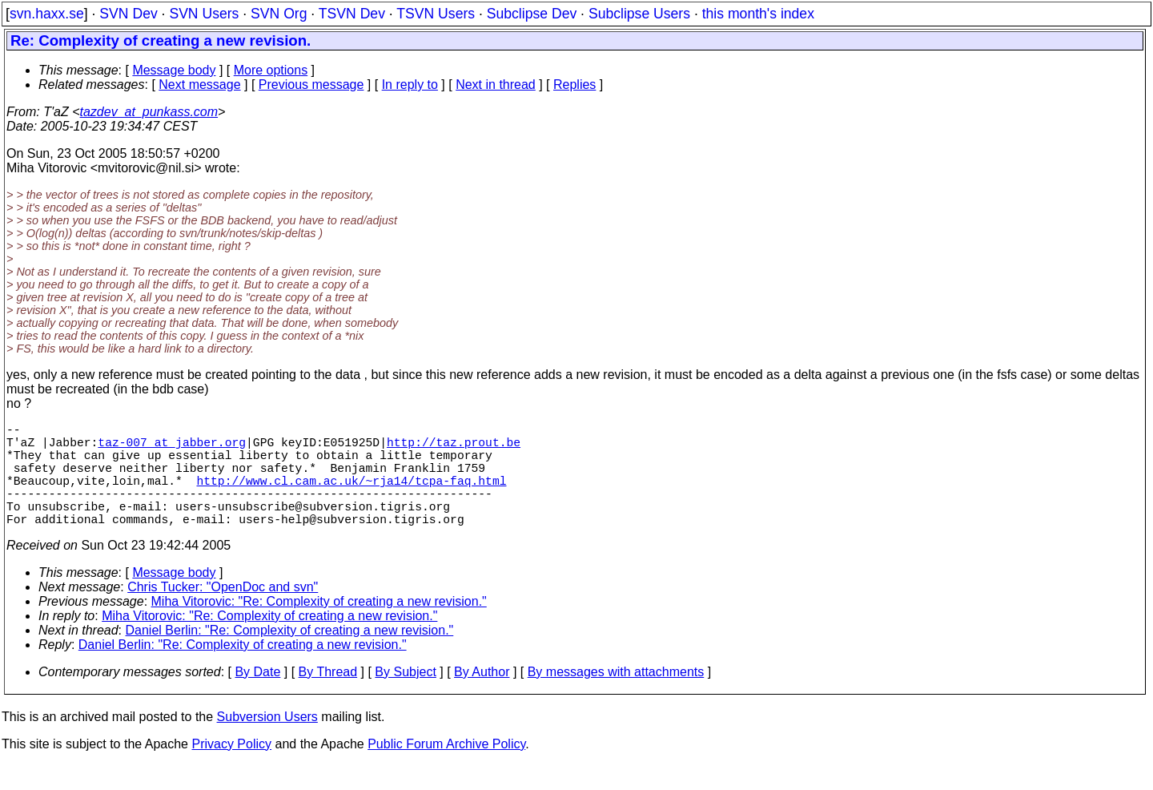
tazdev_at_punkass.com (149, 112)
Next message (199, 84)
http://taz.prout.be (453, 448)
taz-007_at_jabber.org (172, 448)
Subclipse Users (639, 14)
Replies (574, 84)
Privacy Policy (231, 769)
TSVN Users (435, 14)
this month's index (758, 14)
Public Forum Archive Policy (446, 769)
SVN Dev (128, 14)
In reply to (410, 84)
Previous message (311, 84)
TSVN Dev (352, 14)
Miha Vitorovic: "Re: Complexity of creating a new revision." (319, 627)
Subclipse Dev (531, 14)
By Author (481, 697)
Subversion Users (267, 742)
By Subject (405, 697)
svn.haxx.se (47, 14)
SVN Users (204, 14)
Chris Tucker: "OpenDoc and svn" (222, 612)
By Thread (328, 697)
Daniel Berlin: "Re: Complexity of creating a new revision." (290, 656)
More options (271, 70)
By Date (257, 697)
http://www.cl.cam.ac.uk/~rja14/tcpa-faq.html (351, 496)
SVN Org (279, 14)
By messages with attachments (616, 697)
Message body (173, 70)
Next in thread (496, 84)
